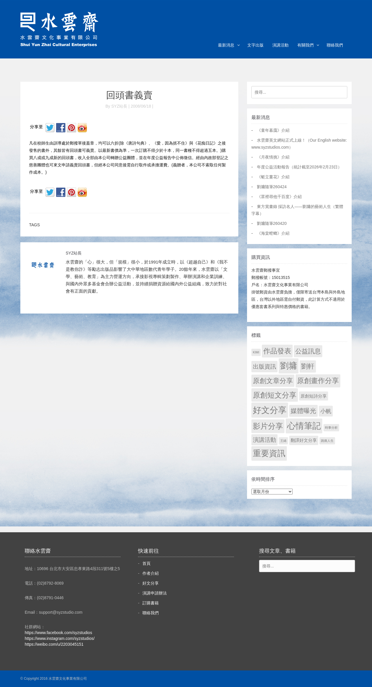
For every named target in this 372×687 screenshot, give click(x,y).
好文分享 (150, 583)
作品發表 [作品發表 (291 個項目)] (277, 351)
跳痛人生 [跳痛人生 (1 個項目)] (327, 440)
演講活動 (280, 45)
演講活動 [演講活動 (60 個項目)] (264, 440)
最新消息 (226, 45)
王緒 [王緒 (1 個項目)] (283, 440)
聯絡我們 (335, 45)
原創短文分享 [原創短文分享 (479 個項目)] (274, 395)
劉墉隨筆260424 (272, 186)
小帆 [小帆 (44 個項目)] (325, 411)
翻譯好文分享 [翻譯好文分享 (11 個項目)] (304, 440)
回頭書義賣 (129, 95)
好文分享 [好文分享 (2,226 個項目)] (270, 410)
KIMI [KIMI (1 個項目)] (256, 352)
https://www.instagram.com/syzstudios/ (59, 638)
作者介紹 (150, 573)
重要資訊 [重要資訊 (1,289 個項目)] (269, 453)
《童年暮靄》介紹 (273, 130)
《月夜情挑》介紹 (273, 157)
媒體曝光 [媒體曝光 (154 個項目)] (303, 410)
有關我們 (305, 45)
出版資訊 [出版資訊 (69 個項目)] (264, 366)
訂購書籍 (150, 603)
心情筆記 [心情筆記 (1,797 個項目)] (304, 425)
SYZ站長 (74, 253)
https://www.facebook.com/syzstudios (58, 632)
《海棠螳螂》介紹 (273, 233)
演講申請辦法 (154, 593)
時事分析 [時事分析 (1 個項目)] (331, 427)
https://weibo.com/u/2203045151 (54, 644)
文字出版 (255, 45)
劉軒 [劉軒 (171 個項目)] (307, 366)
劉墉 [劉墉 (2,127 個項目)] (288, 365)
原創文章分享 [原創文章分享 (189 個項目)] (273, 381)
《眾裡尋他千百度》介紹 (279, 196)
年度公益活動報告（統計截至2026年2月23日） (299, 167)
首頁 (146, 563)
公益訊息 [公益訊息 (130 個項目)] (308, 351)
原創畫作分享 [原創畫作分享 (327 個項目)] (318, 381)
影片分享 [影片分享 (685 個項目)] (268, 426)
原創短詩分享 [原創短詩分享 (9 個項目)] (314, 396)
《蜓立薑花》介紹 (273, 177)
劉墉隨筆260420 (272, 223)
